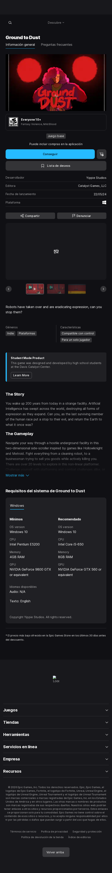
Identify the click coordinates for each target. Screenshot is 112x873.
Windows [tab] (17, 506)
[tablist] (56, 506)
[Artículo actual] (35, 289)
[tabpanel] (56, 543)
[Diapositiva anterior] (9, 289)
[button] (56, 475)
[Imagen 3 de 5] (77, 289)
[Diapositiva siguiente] (103, 289)
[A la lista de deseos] (56, 166)
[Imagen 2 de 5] (56, 289)
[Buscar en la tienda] (10, 22)
